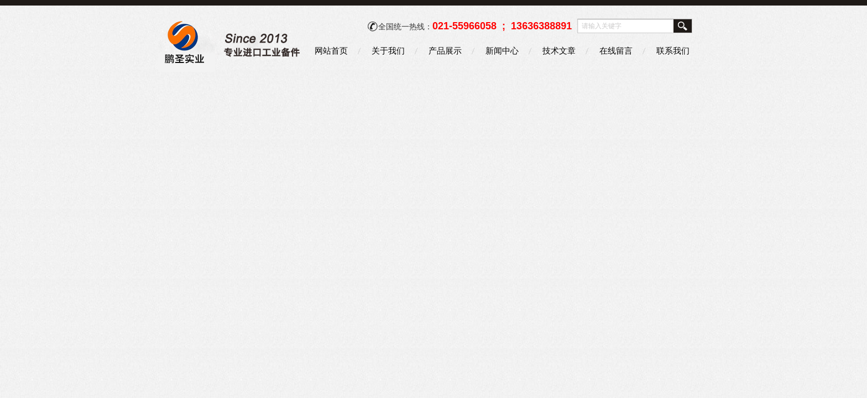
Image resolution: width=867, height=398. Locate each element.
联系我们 (673, 50)
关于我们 (388, 50)
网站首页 (331, 50)
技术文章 (559, 50)
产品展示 (445, 50)
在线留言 (616, 50)
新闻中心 (502, 50)
